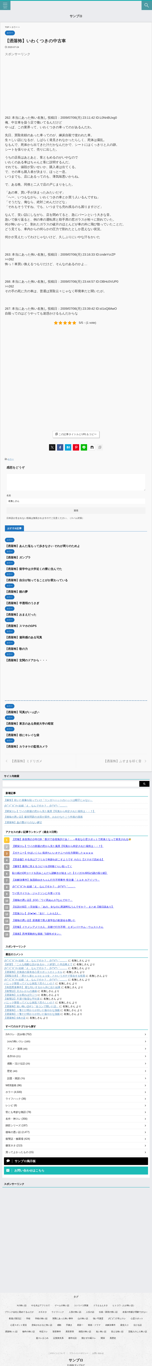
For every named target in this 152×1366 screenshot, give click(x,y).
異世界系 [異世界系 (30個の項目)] (70, 1330)
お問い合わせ (98, 1350)
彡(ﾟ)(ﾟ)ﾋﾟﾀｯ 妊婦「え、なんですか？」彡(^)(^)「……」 (36, 803)
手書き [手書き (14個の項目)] (69, 1323)
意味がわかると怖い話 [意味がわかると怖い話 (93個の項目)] (42, 1323)
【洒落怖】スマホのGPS (21, 625)
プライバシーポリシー (78, 1350)
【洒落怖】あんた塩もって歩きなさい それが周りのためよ (42, 546)
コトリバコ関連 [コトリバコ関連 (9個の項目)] (81, 1304)
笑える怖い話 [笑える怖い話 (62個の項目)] (117, 1330)
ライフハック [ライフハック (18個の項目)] (58, 1310)
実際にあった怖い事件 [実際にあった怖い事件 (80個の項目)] (62, 1317)
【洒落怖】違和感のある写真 (23, 636)
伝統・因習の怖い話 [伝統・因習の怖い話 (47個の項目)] (108, 1310)
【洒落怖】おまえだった (20, 613)
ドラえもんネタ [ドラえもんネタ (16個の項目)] (100, 1304)
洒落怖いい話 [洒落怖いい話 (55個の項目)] (11, 1330)
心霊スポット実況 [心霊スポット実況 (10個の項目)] (18, 1323)
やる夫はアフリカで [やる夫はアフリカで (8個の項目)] (40, 1304)
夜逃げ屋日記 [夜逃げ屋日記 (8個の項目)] (15, 1317)
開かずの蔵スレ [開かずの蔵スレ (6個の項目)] (89, 1336)
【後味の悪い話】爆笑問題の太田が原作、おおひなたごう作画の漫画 (43, 815)
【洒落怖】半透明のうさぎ (22, 602)
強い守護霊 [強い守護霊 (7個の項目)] (98, 1317)
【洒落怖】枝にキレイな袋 (22, 733)
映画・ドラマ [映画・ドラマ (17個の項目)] (94, 1323)
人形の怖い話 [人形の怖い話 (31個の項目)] (75, 1310)
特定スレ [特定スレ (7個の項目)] (44, 1330)
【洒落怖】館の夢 (16, 591)
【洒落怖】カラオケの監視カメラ (26, 744)
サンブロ (76, 16)
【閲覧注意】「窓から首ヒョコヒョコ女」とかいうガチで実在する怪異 (44, 974)
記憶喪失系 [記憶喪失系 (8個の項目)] (58, 1336)
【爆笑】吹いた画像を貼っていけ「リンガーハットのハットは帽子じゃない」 (48, 798)
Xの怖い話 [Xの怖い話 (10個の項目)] (21, 1304)
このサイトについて (56, 1350)
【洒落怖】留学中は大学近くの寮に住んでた (33, 568)
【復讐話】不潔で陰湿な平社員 (22, 996)
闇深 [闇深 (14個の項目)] (103, 1336)
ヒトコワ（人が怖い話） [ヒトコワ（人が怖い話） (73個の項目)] (123, 1304)
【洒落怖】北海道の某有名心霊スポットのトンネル (33, 970)
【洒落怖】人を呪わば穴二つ (20, 993)
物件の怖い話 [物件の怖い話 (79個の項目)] (28, 1330)
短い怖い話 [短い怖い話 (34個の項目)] (101, 1330)
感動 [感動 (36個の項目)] (59, 1323)
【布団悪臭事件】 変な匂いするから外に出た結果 (32, 985)
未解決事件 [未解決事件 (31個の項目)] (110, 1323)
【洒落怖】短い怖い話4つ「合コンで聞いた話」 (31, 1004)
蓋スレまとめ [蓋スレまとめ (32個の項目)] (42, 1336)
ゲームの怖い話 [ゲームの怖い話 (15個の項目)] (62, 1304)
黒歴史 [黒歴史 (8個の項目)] (113, 1336)
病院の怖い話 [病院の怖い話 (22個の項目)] (85, 1330)
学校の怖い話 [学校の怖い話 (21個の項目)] (41, 1317)
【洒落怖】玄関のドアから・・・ (26, 659)
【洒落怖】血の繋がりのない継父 (23, 820)
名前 (9, 495)
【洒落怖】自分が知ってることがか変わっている (36, 580)
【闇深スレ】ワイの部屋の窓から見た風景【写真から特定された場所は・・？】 (49, 809)
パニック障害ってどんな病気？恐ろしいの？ (29, 981)
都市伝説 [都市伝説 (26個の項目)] (72, 1336)
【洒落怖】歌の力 (16, 647)
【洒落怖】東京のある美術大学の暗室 (29, 722)
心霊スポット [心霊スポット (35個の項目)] (137, 1317)
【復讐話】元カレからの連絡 (20, 989)
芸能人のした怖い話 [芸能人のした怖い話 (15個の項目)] (137, 1330)
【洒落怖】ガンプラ (18, 557)
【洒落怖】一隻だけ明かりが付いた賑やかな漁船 (32, 1008)
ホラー (11, 459)
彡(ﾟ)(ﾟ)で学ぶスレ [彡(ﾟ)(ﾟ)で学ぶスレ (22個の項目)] (117, 1317)
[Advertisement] (31, 79)
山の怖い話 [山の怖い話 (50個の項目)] (83, 1317)
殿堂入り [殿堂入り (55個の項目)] (124, 1323)
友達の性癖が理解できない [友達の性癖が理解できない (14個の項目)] (134, 1310)
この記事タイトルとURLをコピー (76, 434)
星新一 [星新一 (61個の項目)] (80, 1323)
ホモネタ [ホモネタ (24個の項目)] (43, 1310)
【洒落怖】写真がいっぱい (22, 711)
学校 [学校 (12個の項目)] (28, 1317)
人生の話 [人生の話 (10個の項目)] (90, 1310)
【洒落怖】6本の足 (15, 1016)
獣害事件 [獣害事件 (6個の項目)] (57, 1330)
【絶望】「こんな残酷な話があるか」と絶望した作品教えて (38, 962)
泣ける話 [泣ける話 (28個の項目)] (137, 1323)
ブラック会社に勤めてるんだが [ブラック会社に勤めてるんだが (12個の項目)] (19, 1310)
